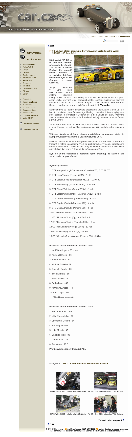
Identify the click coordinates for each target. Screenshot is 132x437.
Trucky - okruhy (29, 75)
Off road (26, 91)
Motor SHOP (28, 118)
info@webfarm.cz (74, 429)
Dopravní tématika (30, 115)
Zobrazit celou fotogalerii (111, 420)
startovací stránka (31, 124)
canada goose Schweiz (83, 431)
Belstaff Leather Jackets (103, 431)
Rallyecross (27, 80)
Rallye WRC (28, 67)
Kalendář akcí (28, 113)
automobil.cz (125, 36)
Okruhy (26, 72)
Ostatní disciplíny (30, 88)
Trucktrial (26, 86)
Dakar (25, 94)
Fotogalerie (27, 99)
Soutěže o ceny (29, 107)
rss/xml (101, 429)
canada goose (118, 431)
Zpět (51, 46)
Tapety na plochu (30, 102)
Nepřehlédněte (29, 64)
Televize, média (29, 110)
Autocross (27, 83)
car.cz (101, 36)
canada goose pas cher (63, 431)
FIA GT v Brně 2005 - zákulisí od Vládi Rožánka (68, 390)
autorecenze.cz (111, 36)
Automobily (27, 105)
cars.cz (93, 36)
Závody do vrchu (29, 78)
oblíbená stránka (31, 129)
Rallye (25, 70)
